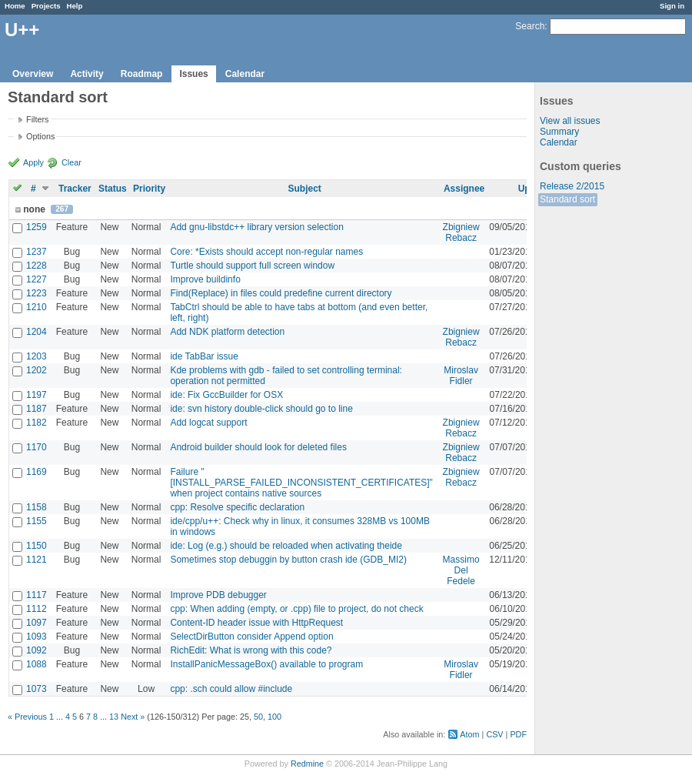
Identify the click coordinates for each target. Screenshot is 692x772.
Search (529, 26)
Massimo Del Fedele (461, 570)
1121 (36, 559)
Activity (86, 74)
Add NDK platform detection (227, 331)
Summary (559, 131)
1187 (36, 408)
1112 (36, 608)
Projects (46, 6)
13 (113, 716)
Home (15, 6)
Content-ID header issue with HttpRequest (256, 622)
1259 (36, 227)
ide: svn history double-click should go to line (261, 408)
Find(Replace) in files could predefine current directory (280, 293)
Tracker (74, 188)
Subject (304, 188)
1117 (36, 595)
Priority (149, 188)
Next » (133, 716)
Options (40, 136)
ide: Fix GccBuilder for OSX (226, 394)
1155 (36, 521)
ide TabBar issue (204, 356)
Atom (469, 734)
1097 (36, 622)
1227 (36, 279)
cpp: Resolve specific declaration (237, 507)
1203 (36, 356)
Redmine (307, 763)
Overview (32, 74)
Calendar (244, 74)
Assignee (464, 188)
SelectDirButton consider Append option (251, 636)
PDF (518, 734)
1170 (36, 447)
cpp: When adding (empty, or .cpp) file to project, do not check (296, 608)
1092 (36, 650)
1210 (36, 307)
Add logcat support (208, 422)
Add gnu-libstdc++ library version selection (256, 227)
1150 (36, 545)
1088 (36, 664)
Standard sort (567, 199)
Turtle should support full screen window (252, 265)
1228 (36, 265)
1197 (36, 394)
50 (258, 716)
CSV (494, 734)
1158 (36, 507)
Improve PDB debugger (218, 595)
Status (112, 188)
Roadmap (142, 74)
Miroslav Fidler (461, 375)
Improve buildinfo (205, 279)
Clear (72, 162)
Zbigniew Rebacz (461, 232)
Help (75, 6)
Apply (33, 162)
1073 (36, 688)
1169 (36, 471)
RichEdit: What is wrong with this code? (250, 650)
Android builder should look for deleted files (258, 447)
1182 (36, 422)
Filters (37, 119)
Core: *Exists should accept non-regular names (266, 251)
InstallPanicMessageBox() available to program (266, 664)
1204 (36, 331)
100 (274, 716)
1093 (36, 636)
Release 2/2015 (572, 186)
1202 (36, 370)
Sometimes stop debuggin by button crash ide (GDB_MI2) (288, 559)
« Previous (27, 716)
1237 (36, 251)
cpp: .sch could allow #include (231, 688)
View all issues (570, 120)
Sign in (672, 6)
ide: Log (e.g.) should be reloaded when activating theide (286, 545)
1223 (36, 293)
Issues (193, 74)
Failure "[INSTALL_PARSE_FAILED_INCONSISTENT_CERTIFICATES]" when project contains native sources (301, 482)
